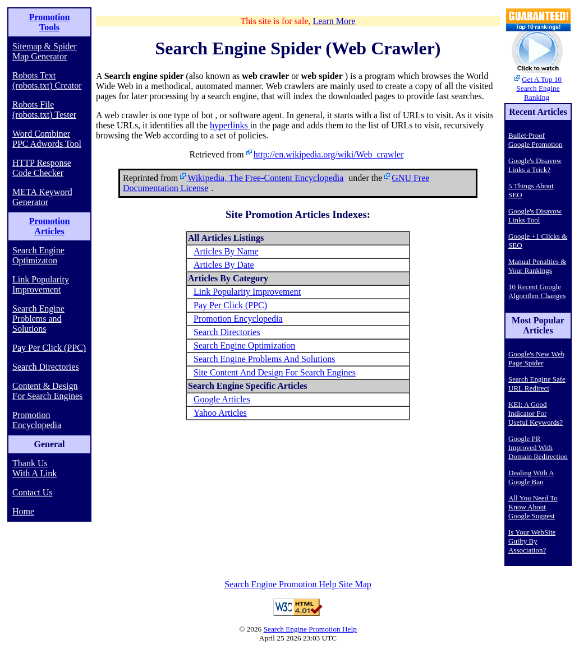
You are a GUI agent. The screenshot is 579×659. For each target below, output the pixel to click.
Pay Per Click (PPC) (49, 347)
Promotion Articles (49, 226)
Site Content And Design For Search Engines (275, 372)
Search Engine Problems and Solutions (38, 318)
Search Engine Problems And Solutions (264, 359)
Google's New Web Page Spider (536, 358)
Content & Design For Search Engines (47, 391)
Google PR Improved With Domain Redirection (538, 447)
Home (23, 511)
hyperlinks (230, 125)
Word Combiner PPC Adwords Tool (46, 138)
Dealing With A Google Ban (531, 477)
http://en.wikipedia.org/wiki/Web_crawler (329, 154)
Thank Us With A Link (34, 468)
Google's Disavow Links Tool (535, 215)
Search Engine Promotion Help (310, 629)
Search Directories (45, 367)
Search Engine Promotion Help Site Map (297, 584)
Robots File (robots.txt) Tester (44, 109)
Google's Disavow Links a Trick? (535, 165)
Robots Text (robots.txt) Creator (47, 80)
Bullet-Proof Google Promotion (535, 139)
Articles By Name (226, 251)
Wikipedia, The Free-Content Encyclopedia (265, 178)
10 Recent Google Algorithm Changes (537, 291)
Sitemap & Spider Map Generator (44, 51)
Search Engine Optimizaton (38, 255)
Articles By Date (224, 265)
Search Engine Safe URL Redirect (537, 383)
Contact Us (32, 492)
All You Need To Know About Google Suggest (533, 507)
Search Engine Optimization (244, 345)
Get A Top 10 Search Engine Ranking (539, 88)
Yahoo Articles (220, 412)
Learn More (334, 21)
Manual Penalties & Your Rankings (537, 266)
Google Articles (222, 399)
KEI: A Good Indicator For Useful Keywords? (535, 413)
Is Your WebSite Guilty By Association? (531, 541)
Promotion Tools (49, 22)
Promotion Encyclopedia (36, 420)
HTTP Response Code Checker (41, 168)
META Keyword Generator (42, 197)
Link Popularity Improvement (40, 284)
